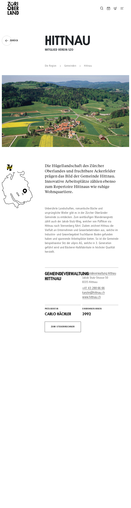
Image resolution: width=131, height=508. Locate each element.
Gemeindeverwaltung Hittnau (99, 273)
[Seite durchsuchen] (101, 8)
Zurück (10, 40)
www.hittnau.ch (91, 297)
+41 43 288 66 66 (93, 288)
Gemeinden (70, 66)
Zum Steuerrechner (63, 327)
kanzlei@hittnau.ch (93, 293)
